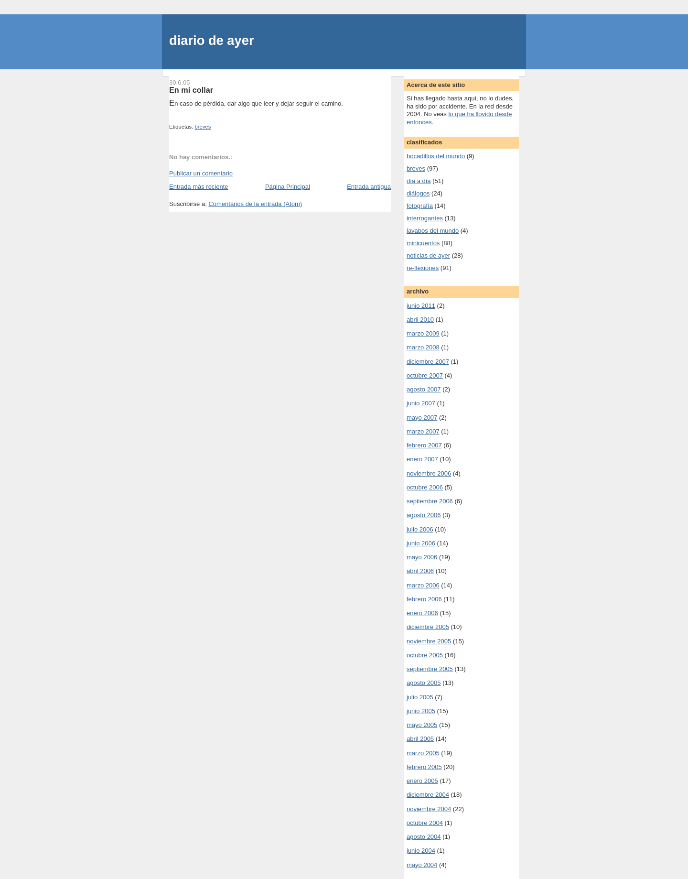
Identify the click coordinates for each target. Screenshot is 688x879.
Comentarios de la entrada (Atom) (255, 203)
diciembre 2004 (428, 794)
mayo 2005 (422, 724)
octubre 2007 (425, 375)
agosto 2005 (424, 682)
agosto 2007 (424, 389)
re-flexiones (423, 267)
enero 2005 (422, 780)
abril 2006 (420, 571)
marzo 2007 (423, 431)
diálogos (418, 193)
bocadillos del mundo (436, 156)
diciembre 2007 (428, 361)
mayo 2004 (422, 864)
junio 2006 (421, 543)
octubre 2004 (425, 822)
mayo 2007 (422, 417)
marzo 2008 (423, 347)
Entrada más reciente (198, 186)
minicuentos (423, 243)
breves (202, 127)
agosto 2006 (424, 515)
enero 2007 (422, 459)
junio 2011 (421, 305)
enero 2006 (422, 613)
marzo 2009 (423, 333)
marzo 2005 (423, 753)
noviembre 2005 (429, 641)
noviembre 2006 (429, 473)
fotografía (420, 205)
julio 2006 (420, 529)
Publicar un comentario (201, 173)
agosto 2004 (424, 836)
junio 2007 (421, 403)
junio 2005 (421, 711)
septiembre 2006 (430, 501)
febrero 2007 (424, 445)
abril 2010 (420, 319)
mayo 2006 (422, 557)
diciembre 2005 (428, 626)
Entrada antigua (369, 186)
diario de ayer (211, 40)
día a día (419, 180)
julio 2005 (420, 697)
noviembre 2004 (429, 809)
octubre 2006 (425, 487)
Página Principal (287, 186)
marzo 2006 (423, 585)
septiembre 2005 (430, 669)
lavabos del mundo (433, 230)
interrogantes (425, 218)
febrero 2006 (424, 599)
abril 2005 (420, 738)
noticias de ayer (428, 255)
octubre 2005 (425, 655)
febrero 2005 (424, 766)
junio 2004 (421, 850)
